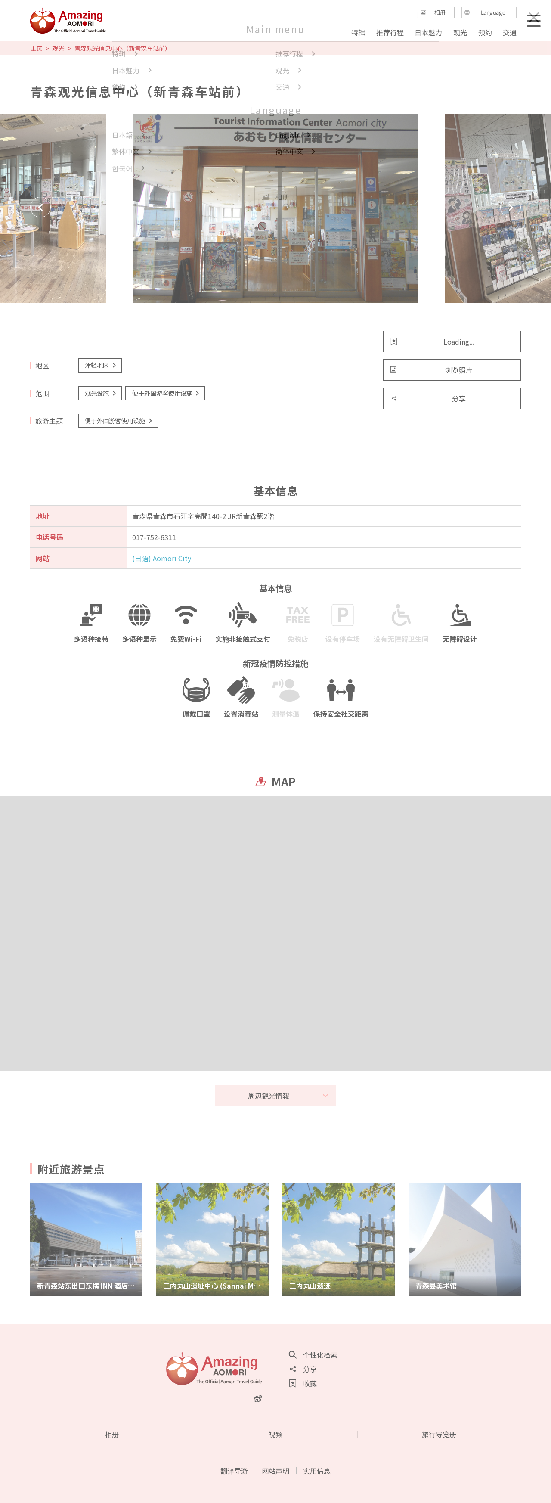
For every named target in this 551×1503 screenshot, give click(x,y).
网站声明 (275, 1471)
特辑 (358, 32)
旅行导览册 (439, 1434)
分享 (428, 398)
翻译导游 (234, 1471)
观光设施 (101, 392)
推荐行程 (390, 32)
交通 (510, 32)
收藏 (303, 1383)
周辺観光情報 (288, 1095)
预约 (485, 32)
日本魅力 (428, 32)
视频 (275, 1434)
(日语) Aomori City (161, 558)
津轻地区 (101, 365)
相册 (112, 1434)
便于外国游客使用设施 (166, 392)
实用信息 (317, 1471)
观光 (58, 48)
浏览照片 (431, 370)
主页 (36, 48)
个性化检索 (313, 1354)
